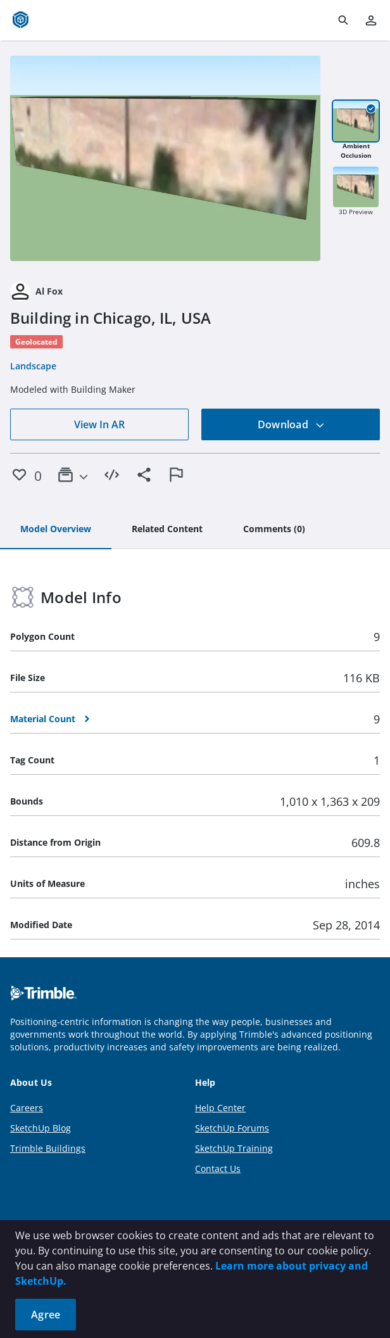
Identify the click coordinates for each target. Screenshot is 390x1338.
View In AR (99, 424)
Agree (45, 1315)
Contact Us (218, 1169)
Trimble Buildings (47, 1148)
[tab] (55, 529)
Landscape (33, 366)
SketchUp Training (234, 1148)
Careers (26, 1108)
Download (291, 424)
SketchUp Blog (40, 1128)
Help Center (220, 1108)
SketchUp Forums (232, 1128)
